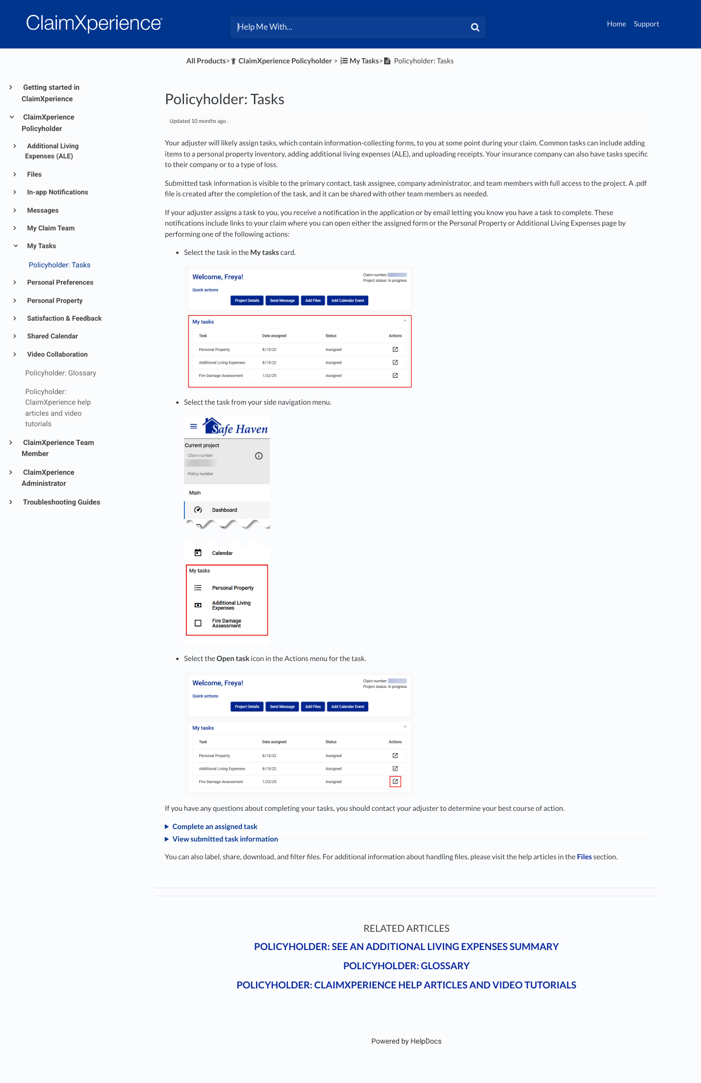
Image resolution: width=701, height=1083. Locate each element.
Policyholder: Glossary (406, 966)
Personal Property (54, 301)
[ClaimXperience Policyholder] (281, 61)
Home (616, 24)
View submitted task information (225, 839)
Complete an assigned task (214, 826)
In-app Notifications (56, 192)
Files (33, 175)
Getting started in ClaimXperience (51, 93)
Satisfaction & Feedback (63, 319)
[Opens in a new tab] (407, 1041)
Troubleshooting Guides (61, 502)
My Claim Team (50, 228)
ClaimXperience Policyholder (48, 123)
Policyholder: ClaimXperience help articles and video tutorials (407, 985)
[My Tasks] (359, 61)
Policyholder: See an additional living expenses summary (406, 946)
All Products (206, 61)
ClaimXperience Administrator (48, 478)
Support (646, 24)
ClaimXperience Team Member (58, 448)
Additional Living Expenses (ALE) (52, 151)
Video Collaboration (56, 355)
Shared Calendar (51, 336)
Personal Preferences (59, 283)
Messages (42, 211)
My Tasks (40, 246)
